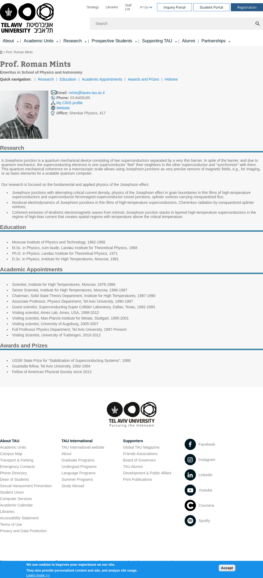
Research (46, 79)
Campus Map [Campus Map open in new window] (11, 454)
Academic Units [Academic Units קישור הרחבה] (38, 41)
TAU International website (82, 447)
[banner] (131, 23)
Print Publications (137, 479)
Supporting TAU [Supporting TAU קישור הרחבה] (157, 41)
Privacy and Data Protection (23, 531)
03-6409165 (73, 98)
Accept (227, 568)
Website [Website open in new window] (63, 108)
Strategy (93, 7)
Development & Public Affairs (147, 473)
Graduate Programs (77, 460)
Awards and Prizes (143, 79)
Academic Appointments (102, 79)
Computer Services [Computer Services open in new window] (16, 499)
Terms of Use (11, 524)
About (66, 454)
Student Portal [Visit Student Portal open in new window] (211, 7)
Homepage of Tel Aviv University (1, 52)
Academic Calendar (16, 505)
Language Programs (78, 473)
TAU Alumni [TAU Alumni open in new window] (133, 466)
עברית (144, 7)
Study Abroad (72, 486)
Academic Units (13, 447)
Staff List (128, 7)
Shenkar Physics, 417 (81, 113)
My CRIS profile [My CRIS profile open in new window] (69, 103)
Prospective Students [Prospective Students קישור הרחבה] (112, 41)
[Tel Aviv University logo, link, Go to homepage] (28, 18)
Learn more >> (38, 575)
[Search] (176, 23)
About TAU (9, 441)
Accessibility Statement (19, 518)
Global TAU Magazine (141, 447)
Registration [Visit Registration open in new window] (247, 7)
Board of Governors (139, 460)
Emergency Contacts (17, 466)
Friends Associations (140, 454)
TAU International (77, 441)
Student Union (12, 492)
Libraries (112, 7)
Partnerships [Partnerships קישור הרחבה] (214, 41)
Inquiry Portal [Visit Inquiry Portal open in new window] (174, 7)
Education (68, 79)
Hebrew (171, 79)
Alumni (188, 41)
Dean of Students (14, 479)
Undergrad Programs (79, 466)
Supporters (133, 441)
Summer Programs (77, 479)
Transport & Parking (16, 460)
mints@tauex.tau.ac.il (87, 93)
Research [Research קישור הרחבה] (72, 41)
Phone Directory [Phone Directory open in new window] (13, 473)
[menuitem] (92, 7)
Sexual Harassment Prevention (26, 486)
